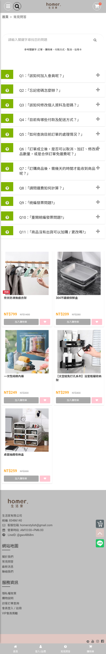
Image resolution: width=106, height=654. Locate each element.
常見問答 (7, 561)
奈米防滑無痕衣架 (15, 298)
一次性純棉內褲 (14, 376)
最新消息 (7, 566)
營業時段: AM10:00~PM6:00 (23, 530)
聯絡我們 (7, 571)
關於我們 (7, 556)
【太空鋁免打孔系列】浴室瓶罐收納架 (79, 378)
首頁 (5, 17)
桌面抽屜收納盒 (14, 454)
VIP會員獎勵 (10, 613)
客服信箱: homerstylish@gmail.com (27, 525)
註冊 (19, 608)
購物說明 (7, 598)
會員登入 (7, 608)
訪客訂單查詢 (10, 603)
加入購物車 (21, 321)
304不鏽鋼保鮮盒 (67, 298)
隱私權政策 (9, 593)
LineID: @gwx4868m (18, 535)
